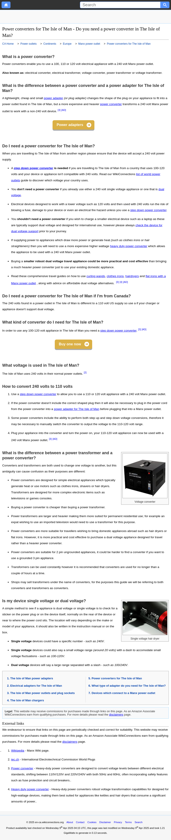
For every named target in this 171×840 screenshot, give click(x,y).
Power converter (22, 768)
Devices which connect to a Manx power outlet (123, 693)
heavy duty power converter (128, 246)
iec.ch (15, 759)
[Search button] (165, 5)
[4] (121, 282)
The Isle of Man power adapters (31, 678)
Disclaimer (105, 822)
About (70, 822)
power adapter (53, 98)
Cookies (92, 822)
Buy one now (70, 344)
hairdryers (132, 276)
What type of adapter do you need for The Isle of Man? (129, 685)
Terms (128, 822)
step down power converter (33, 168)
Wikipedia (17, 750)
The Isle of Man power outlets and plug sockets (42, 693)
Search (138, 822)
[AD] (63, 110)
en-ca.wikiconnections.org (49, 822)
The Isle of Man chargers (27, 700)
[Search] (120, 5)
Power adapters (70, 125)
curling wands (96, 276)
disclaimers (116, 714)
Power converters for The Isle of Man (117, 678)
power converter (111, 104)
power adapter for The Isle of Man (76, 409)
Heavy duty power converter (30, 789)
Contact (80, 822)
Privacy (118, 822)
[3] (59, 110)
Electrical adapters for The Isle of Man (36, 685)
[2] (85, 372)
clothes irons (115, 276)
